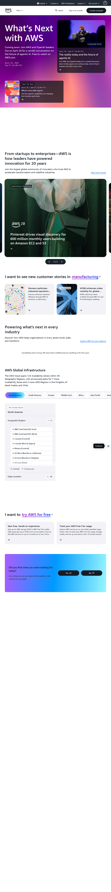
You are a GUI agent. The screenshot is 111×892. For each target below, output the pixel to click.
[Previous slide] (48, 261)
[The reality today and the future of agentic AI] (81, 46)
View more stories (98, 172)
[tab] (15, 395)
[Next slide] (63, 261)
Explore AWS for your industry (93, 341)
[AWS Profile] (105, 3)
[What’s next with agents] (34, 92)
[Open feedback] (108, 446)
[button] (96, 10)
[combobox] (86, 276)
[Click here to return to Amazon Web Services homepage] (8, 12)
